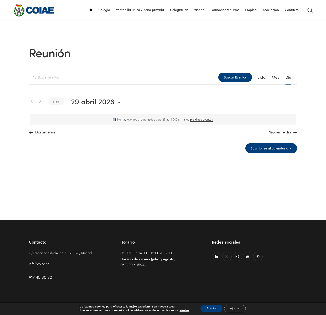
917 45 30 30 (40, 277)
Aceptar (211, 308)
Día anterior (45, 131)
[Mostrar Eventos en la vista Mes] (275, 77)
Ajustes (235, 308)
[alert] (163, 119)
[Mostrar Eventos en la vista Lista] (262, 77)
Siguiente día (280, 131)
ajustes (183, 310)
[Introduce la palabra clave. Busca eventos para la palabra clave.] (123, 77)
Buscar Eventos (235, 77)
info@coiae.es (39, 263)
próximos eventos (201, 119)
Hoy (56, 101)
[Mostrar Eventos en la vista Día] (288, 77)
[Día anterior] (31, 101)
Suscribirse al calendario (269, 148)
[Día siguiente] (40, 101)
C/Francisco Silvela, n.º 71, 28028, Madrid (61, 253)
